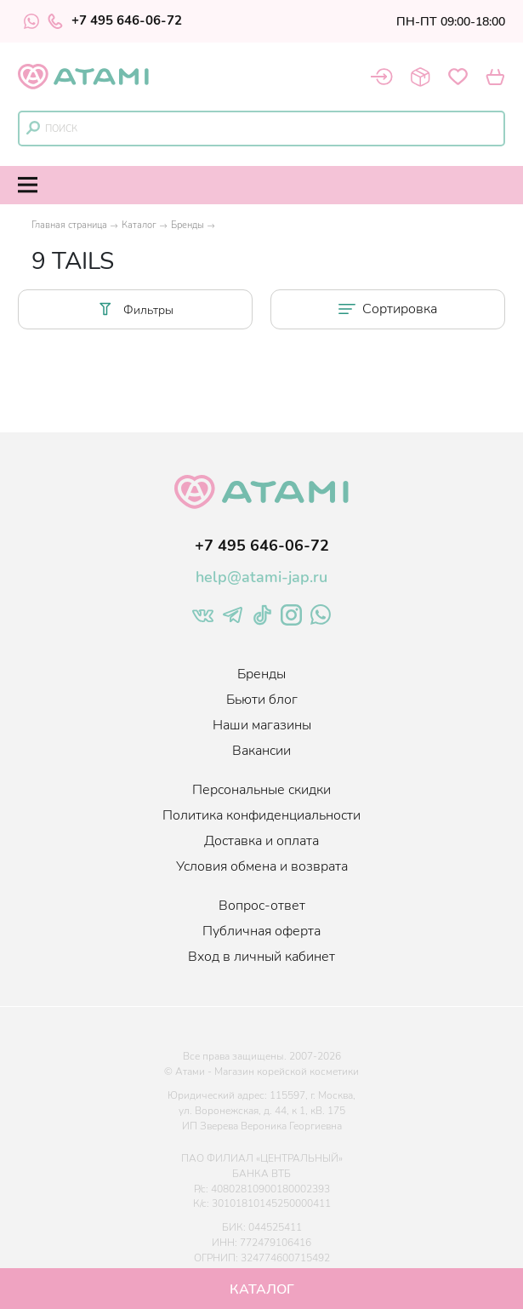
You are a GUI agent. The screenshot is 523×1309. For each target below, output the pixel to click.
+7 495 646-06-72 (115, 21)
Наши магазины (262, 725)
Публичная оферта (261, 931)
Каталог (139, 225)
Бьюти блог (262, 699)
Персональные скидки (261, 789)
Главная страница (69, 225)
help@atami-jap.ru (261, 577)
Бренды (187, 225)
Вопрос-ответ (262, 905)
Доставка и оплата (261, 841)
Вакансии (261, 750)
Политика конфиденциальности (261, 815)
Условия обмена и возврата (262, 866)
